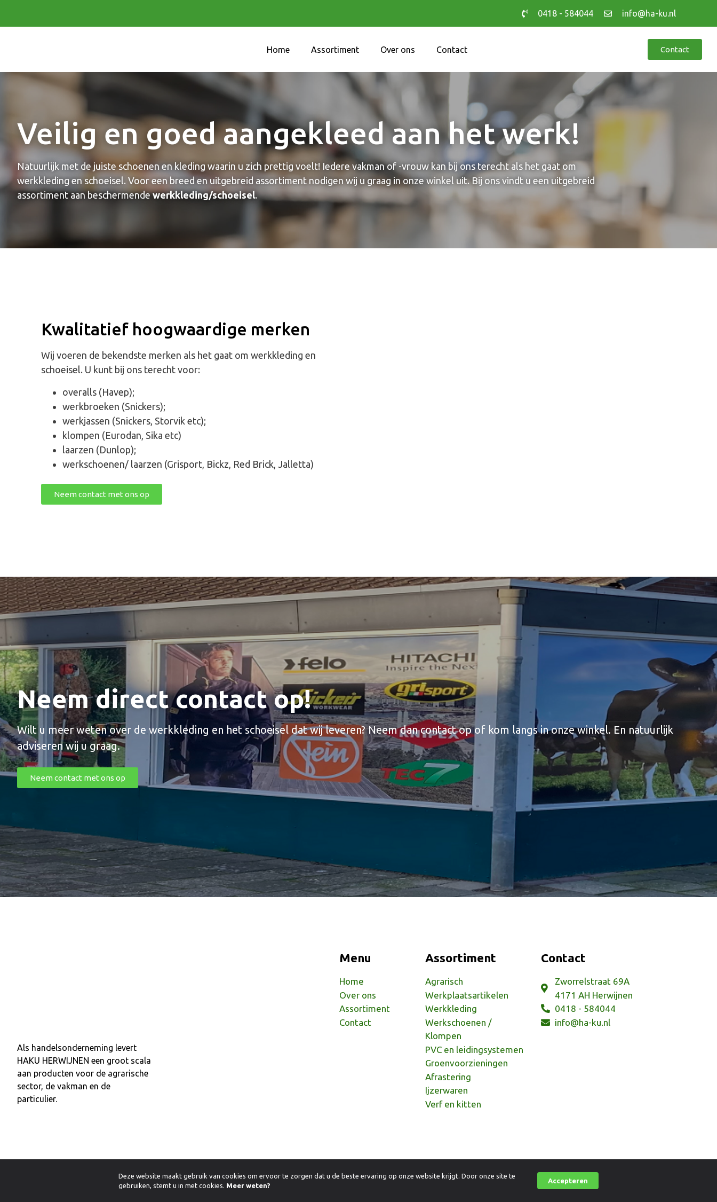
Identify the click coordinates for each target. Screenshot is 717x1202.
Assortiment (335, 49)
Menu (355, 957)
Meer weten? (248, 1186)
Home (278, 49)
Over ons (397, 49)
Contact (451, 49)
